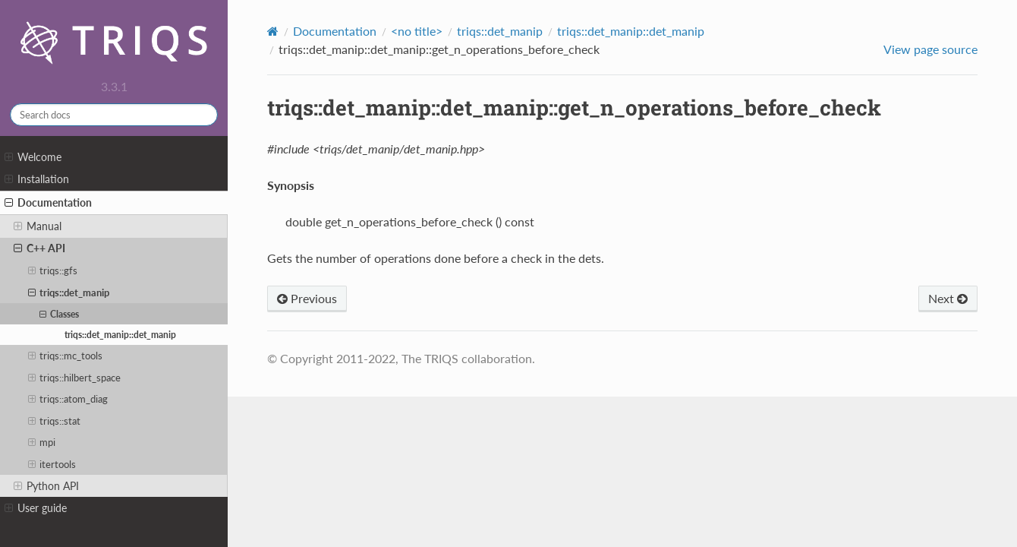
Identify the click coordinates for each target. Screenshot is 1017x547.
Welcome (33, 157)
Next (948, 298)
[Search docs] (114, 114)
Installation (37, 179)
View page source (930, 49)
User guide (36, 508)
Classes (59, 314)
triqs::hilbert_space (74, 377)
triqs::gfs (53, 270)
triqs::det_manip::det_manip (120, 334)
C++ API (39, 248)
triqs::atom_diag (68, 399)
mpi (42, 442)
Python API (46, 486)
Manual (37, 226)
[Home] (273, 31)
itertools (52, 464)
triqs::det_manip (69, 292)
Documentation (48, 203)
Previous (307, 298)
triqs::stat (54, 421)
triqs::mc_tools (65, 355)
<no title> (416, 31)
